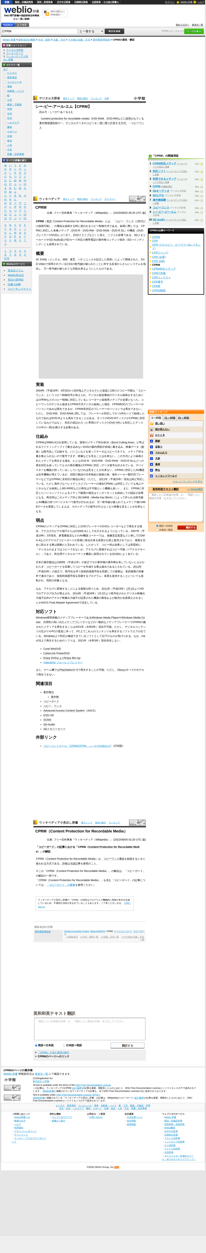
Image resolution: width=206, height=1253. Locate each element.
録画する (132, 858)
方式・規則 (44, 39)
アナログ (46, 530)
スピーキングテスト (19, 288)
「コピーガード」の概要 (60, 884)
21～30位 (183, 417)
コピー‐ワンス (161, 207)
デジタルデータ (74, 123)
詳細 (64, 863)
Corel (46, 648)
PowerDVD (63, 653)
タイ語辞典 (170, 1145)
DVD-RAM (97, 118)
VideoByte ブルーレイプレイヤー (63, 662)
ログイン (170, 2)
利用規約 (18, 1127)
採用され (131, 118)
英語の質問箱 (15, 279)
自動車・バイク (15, 91)
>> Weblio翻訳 (195, 489)
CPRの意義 (159, 273)
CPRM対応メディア (164, 163)
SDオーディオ (161, 190)
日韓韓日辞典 (81, 2)
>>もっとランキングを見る (187, 481)
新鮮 (157, 441)
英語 (49, 221)
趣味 (9, 127)
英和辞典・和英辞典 (174, 1124)
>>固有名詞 (71, 937)
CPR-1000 (158, 261)
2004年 (40, 390)
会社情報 (131, 1120)
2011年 (103, 479)
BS (76, 390)
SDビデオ (158, 195)
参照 (85, 863)
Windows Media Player (105, 617)
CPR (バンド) (160, 252)
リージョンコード (123, 931)
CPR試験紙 (159, 290)
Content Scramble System (76, 931)
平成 (49, 390)
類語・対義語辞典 (24, 2)
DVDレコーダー (61, 234)
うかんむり (161, 452)
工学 (9, 100)
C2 (57, 442)
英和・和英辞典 (45, 2)
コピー (90, 123)
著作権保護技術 (48, 123)
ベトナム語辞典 (172, 1148)
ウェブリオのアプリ (62, 1117)
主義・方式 (59, 39)
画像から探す (58, 1120)
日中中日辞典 (63, 2)
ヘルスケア (13, 122)
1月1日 (130, 588)
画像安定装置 (115, 535)
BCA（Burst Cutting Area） (119, 442)
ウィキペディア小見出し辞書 (58, 822)
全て (5, 69)
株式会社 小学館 (41, 1081)
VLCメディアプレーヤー (73, 622)
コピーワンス (111, 858)
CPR (155, 240)
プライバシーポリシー (25, 1131)
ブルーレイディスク (71, 483)
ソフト (112, 234)
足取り (158, 446)
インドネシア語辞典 (174, 1141)
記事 (62, 846)
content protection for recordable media (65, 118)
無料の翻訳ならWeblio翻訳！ (57, 13)
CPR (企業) (159, 256)
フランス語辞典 (172, 1138)
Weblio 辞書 (186, 2)
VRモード (126, 413)
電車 (9, 86)
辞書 (7, 2)
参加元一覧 (197, 24)
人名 (9, 145)
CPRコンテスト (161, 277)
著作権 (55, 696)
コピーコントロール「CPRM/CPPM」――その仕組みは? (77, 745)
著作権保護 (159, 199)
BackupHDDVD (97, 931)
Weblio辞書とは (22, 1117)
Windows (49, 635)
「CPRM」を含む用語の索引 (53, 1052)
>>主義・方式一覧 (110, 937)
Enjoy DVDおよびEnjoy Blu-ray (61, 657)
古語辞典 (96, 2)
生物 (9, 136)
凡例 (106, 98)
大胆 (157, 458)
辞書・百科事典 (15, 154)
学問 (9, 109)
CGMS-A (80, 530)
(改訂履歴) (77, 1088)
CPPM (157, 186)
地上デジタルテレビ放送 (93, 390)
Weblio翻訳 (169, 1127)
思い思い (160, 423)
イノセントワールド (166, 475)
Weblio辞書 (48, 1091)
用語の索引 (82, 98)
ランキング (96, 98)
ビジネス (12, 73)
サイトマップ (21, 1135)
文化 (9, 113)
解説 (47, 851)
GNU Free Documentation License (93, 1085)
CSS (69, 263)
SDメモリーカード (54, 728)
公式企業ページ (135, 1117)
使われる (41, 863)
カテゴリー (110, 199)
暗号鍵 (79, 263)
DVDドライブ (81, 234)
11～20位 (169, 417)
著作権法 (49, 562)
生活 (9, 118)
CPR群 (156, 286)
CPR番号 (157, 281)
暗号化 (48, 451)
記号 (6, 258)
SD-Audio (55, 239)
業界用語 (12, 77)
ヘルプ (200, 2)
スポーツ (12, 131)
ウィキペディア (49, 199)
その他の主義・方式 (79, 39)
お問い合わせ (96, 1117)
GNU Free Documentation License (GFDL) (78, 1095)
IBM (65, 259)
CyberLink (49, 653)
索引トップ (68, 98)
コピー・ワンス (124, 221)
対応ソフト (159, 171)
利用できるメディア (164, 178)
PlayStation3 (67, 669)
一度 (99, 123)
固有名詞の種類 (26, 39)
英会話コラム (15, 270)
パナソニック (86, 259)
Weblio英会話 (16, 275)
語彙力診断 (14, 284)
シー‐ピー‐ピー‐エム (164, 211)
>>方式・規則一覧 (89, 937)
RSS (117, 1167)
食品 (9, 140)
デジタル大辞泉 (49, 98)
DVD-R (76, 230)
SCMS (116, 553)
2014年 (77, 593)
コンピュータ (14, 82)
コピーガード (54, 566)
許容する (115, 123)
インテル (55, 259)
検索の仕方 (20, 1120)
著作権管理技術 (101, 39)
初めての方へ (182, 24)
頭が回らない (162, 429)
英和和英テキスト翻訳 (54, 1013)
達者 (157, 464)
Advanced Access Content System (64, 710)
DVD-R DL (118, 230)
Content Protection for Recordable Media (71, 858)
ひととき (160, 435)
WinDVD (56, 648)
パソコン (75, 451)
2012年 (137, 566)
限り (107, 123)
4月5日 (65, 390)
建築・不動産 (14, 104)
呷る (157, 470)
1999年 (61, 562)
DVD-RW (112, 118)
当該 (72, 863)
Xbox (120, 669)
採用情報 (131, 1124)
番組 (121, 858)
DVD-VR (114, 422)
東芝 (72, 259)
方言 (9, 149)
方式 (123, 123)
